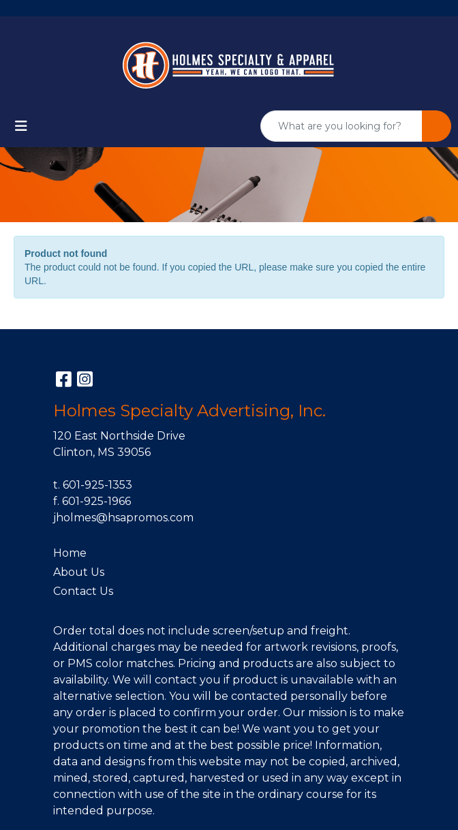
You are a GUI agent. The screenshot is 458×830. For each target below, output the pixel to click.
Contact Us (83, 591)
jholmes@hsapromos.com (123, 517)
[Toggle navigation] (21, 126)
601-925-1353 (97, 484)
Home (70, 553)
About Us (78, 572)
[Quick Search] (341, 126)
